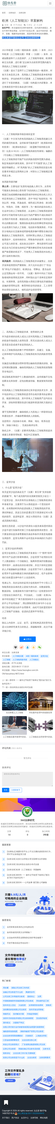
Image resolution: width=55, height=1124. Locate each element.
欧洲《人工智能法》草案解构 (28, 870)
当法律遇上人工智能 (14, 713)
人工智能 (6, 660)
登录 (5, 790)
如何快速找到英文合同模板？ (19, 932)
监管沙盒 (44, 656)
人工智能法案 (18, 656)
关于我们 (6, 1118)
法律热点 (11, 851)
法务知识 (12, 13)
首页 (4, 13)
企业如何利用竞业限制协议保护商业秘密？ (25, 938)
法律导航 (34, 1118)
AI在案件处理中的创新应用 (40, 713)
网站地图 (44, 1118)
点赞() (28, 639)
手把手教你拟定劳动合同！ (18, 943)
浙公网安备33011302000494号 (31, 1113)
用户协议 (15, 1118)
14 (9, 834)
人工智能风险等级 (20, 660)
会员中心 (25, 1118)
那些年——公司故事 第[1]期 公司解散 (31, 882)
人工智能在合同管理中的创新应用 (40, 737)
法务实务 (22, 13)
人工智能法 (34, 660)
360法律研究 (27, 820)
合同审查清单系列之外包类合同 (20, 927)
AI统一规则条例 (32, 656)
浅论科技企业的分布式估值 (21, 687)
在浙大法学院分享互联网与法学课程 (31, 859)
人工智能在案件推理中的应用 (14, 737)
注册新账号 (15, 790)
